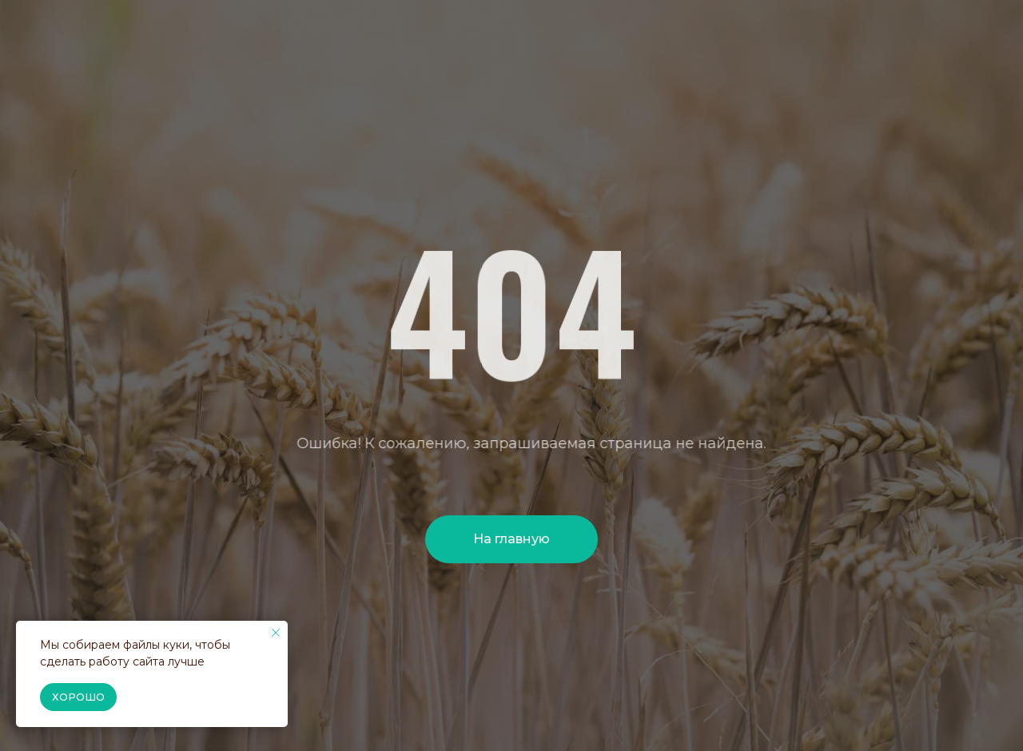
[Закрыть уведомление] (276, 633)
